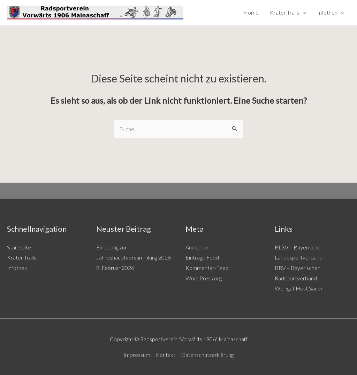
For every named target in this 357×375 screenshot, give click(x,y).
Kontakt (165, 354)
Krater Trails (284, 12)
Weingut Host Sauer (299, 288)
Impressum (136, 354)
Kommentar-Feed (207, 267)
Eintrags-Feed (202, 257)
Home (251, 12)
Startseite (19, 247)
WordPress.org (203, 278)
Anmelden (197, 247)
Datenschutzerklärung (207, 354)
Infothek (327, 12)
